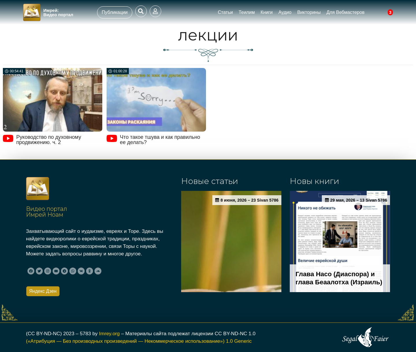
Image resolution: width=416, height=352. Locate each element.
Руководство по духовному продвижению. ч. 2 (48, 139)
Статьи (225, 12)
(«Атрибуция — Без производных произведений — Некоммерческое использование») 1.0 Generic (139, 341)
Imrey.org (109, 333)
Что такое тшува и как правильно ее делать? (160, 139)
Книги (267, 12)
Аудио (284, 12)
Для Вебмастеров (345, 12)
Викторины (309, 12)
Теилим (247, 12)
